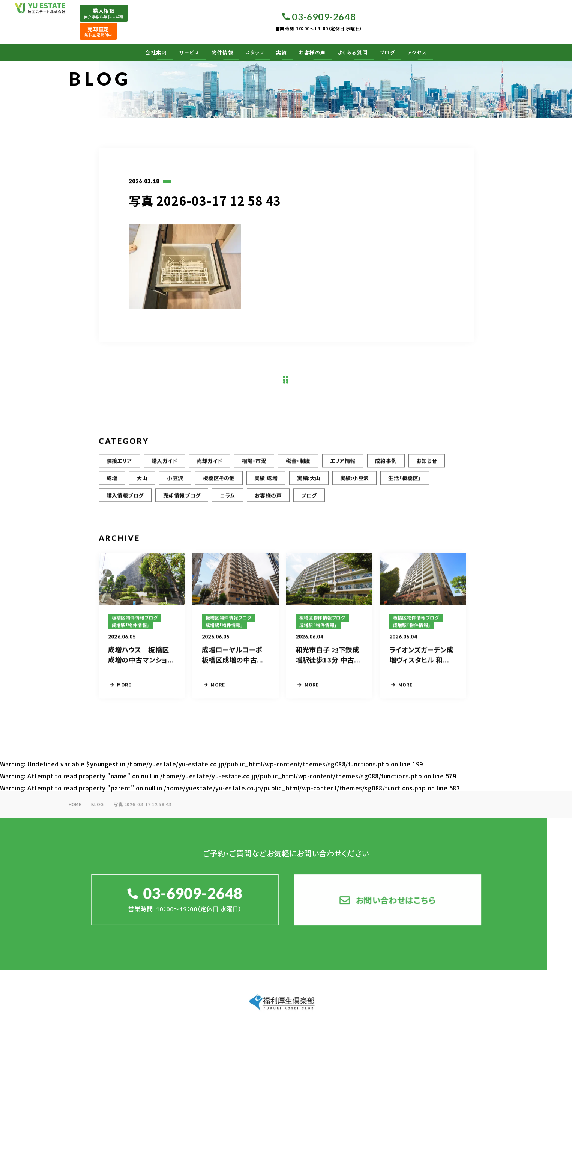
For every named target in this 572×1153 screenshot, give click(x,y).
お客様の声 (312, 53)
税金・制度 (298, 462)
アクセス (417, 53)
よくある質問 (353, 53)
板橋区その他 (219, 479)
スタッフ (254, 53)
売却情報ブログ (181, 496)
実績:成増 (266, 479)
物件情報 (222, 53)
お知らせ (426, 462)
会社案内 (156, 53)
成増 (112, 479)
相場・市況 (254, 462)
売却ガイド (209, 462)
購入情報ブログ (125, 496)
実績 (281, 53)
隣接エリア (119, 462)
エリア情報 (343, 462)
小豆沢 (175, 479)
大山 (142, 479)
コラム (227, 496)
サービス (189, 53)
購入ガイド (164, 462)
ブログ (387, 53)
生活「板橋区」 (404, 479)
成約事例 (386, 462)
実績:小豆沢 (354, 479)
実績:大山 (308, 479)
